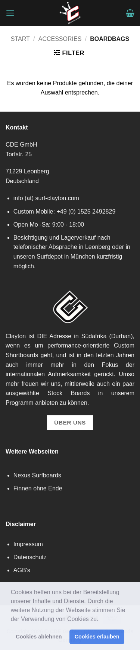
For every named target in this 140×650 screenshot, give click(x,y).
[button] (101, 619)
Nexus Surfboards (37, 475)
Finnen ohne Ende (37, 488)
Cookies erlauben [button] (97, 637)
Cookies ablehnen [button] (39, 637)
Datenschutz (30, 557)
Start (20, 39)
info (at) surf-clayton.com (46, 198)
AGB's (21, 570)
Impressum (28, 544)
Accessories (60, 39)
